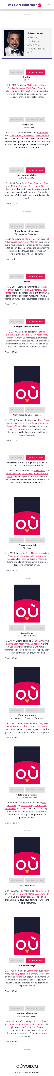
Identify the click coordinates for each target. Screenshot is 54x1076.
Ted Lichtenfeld (42, 890)
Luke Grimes (15, 135)
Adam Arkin (37, 88)
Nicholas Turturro (27, 726)
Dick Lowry (38, 723)
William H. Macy (28, 334)
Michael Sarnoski (35, 85)
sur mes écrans (35, 72)
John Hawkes (28, 135)
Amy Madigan (31, 242)
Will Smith (24, 289)
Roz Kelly (15, 973)
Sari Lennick (34, 186)
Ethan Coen (33, 183)
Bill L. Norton (32, 553)
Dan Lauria (41, 726)
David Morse (28, 893)
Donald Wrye (38, 640)
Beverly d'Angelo (14, 426)
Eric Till (40, 1021)
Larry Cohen (32, 970)
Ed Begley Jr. (36, 643)
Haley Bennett (42, 135)
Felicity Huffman (14, 337)
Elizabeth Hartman (28, 973)
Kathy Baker (12, 643)
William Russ (40, 805)
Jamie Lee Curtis (13, 473)
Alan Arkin (9, 1024)
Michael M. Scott (32, 239)
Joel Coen (44, 183)
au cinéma (16, 72)
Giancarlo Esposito (34, 556)
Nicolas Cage (14, 88)
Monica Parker (38, 1024)
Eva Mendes (35, 289)
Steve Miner (39, 470)
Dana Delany (27, 805)
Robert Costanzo (39, 423)
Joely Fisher (19, 556)
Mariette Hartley (23, 1024)
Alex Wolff (26, 88)
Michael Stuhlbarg (19, 186)
